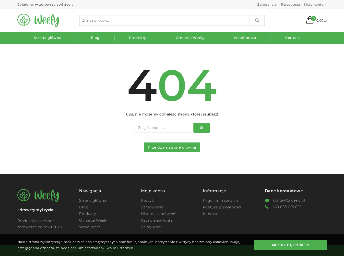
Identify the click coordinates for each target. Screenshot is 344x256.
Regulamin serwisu (220, 200)
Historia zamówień (158, 214)
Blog (83, 207)
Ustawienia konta (157, 220)
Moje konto (313, 4)
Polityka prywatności (222, 207)
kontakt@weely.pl (289, 200)
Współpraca (90, 227)
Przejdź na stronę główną (172, 147)
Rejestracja (290, 4)
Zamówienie (152, 207)
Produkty (87, 214)
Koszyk (147, 200)
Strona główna (92, 200)
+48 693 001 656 (287, 207)
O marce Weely (93, 220)
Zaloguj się (267, 4)
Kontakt (210, 214)
